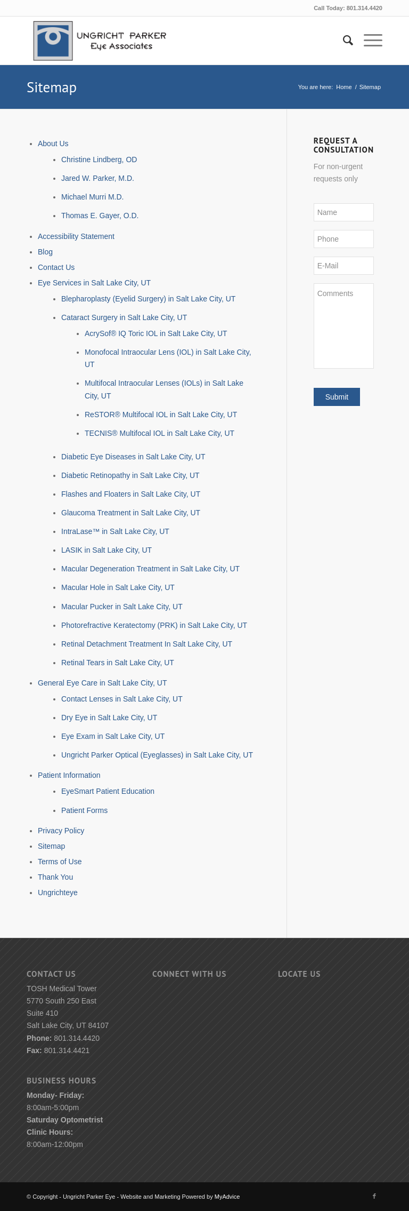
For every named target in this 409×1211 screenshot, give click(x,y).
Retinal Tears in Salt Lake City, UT (117, 662)
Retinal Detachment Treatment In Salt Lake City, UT (146, 644)
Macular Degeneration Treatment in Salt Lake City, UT (150, 568)
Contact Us (56, 267)
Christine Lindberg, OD (99, 159)
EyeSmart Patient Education (107, 791)
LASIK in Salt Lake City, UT (106, 550)
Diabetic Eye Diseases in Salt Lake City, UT (133, 456)
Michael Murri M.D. (92, 197)
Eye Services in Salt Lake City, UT (94, 282)
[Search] (342, 41)
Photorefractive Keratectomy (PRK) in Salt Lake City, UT (154, 625)
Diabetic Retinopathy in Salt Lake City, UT (130, 475)
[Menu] (367, 41)
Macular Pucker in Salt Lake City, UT (122, 606)
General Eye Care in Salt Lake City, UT (102, 683)
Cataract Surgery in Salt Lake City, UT (124, 317)
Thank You (55, 877)
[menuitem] (342, 41)
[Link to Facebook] (374, 1196)
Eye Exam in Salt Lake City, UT (113, 736)
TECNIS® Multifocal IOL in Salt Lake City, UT (159, 433)
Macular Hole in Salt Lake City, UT (118, 587)
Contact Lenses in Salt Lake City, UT (122, 699)
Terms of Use (59, 861)
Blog (45, 252)
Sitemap (52, 87)
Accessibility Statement (76, 236)
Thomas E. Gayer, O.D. (100, 215)
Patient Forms (84, 810)
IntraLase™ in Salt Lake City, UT (115, 531)
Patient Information (69, 775)
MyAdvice (226, 1196)
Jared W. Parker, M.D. (97, 178)
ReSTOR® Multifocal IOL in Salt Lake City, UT (161, 414)
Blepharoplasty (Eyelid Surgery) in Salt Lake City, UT (148, 298)
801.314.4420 (364, 8)
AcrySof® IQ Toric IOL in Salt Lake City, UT (156, 333)
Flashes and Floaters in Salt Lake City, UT (130, 494)
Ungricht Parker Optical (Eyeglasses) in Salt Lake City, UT (157, 755)
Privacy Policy (61, 830)
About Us (53, 143)
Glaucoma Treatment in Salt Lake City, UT (130, 512)
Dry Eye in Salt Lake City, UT (109, 717)
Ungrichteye (58, 892)
